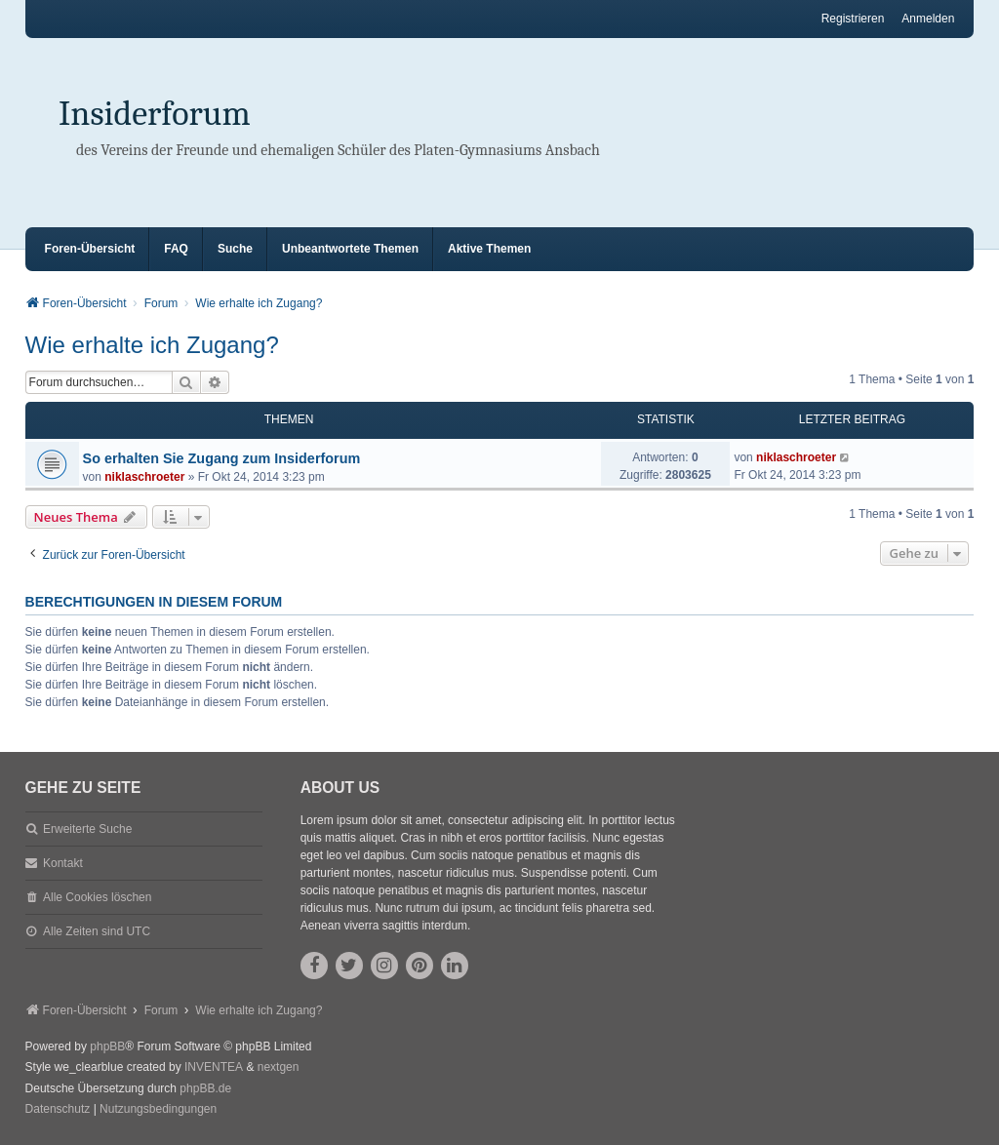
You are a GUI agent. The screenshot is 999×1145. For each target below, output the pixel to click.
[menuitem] (58, 1110)
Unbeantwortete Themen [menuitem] (350, 249)
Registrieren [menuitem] (853, 18)
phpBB (107, 1046)
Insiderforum (155, 114)
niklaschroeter (144, 477)
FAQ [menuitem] (176, 249)
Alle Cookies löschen (97, 897)
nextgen (279, 1067)
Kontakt (63, 863)
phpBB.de (205, 1088)
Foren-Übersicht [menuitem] (90, 249)
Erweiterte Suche (87, 829)
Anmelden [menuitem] (927, 18)
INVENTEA (213, 1067)
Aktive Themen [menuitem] (489, 249)
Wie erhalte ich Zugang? (152, 345)
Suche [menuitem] (235, 249)
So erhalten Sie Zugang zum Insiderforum (222, 458)
